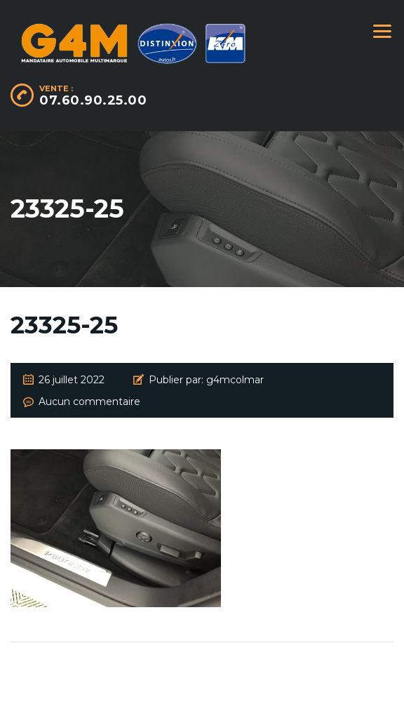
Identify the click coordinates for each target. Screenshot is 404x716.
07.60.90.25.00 (93, 100)
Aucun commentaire (89, 401)
